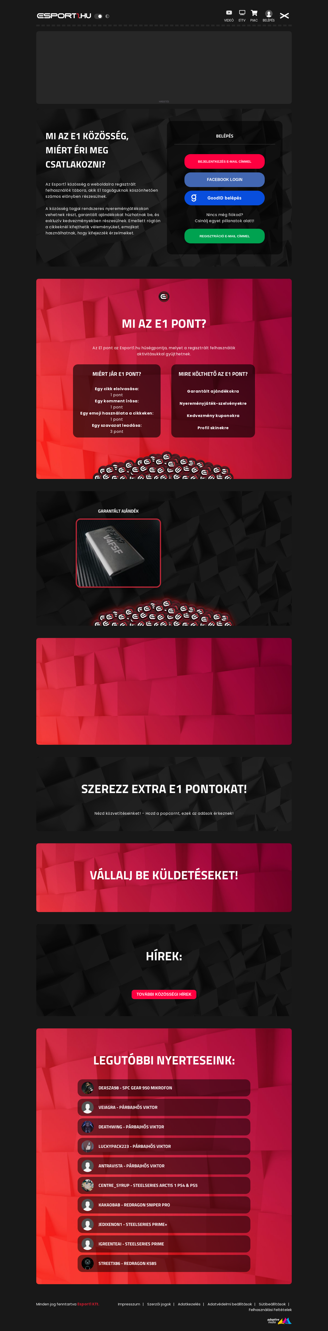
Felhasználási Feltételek (270, 1309)
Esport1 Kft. (88, 1304)
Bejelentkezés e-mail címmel (225, 161)
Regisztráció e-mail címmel (225, 236)
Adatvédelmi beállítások (230, 1304)
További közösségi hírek (164, 994)
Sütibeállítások (272, 1304)
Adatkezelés (189, 1304)
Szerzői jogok (159, 1304)
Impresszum (129, 1304)
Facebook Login (224, 180)
